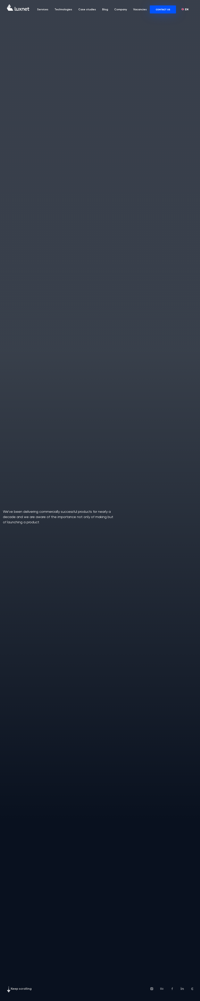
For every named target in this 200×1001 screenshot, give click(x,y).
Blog (105, 9)
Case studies (87, 9)
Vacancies (140, 9)
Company (120, 9)
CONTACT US (163, 9)
